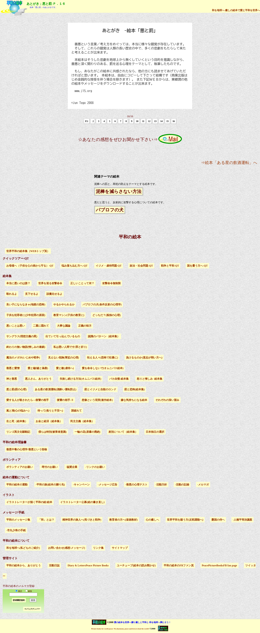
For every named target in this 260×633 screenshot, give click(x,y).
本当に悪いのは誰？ (18, 283)
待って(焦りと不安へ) (50, 410)
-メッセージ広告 (107, 484)
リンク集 (98, 547)
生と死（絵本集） (17, 421)
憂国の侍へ (218, 519)
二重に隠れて (41, 325)
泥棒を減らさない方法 (118, 191)
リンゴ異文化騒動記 (18, 431)
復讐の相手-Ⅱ (65, 400)
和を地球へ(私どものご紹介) (23, 547)
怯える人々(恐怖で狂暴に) (102, 357)
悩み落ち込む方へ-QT (74, 265)
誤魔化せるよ (54, 293)
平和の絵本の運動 (17, 484)
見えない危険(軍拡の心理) (63, 357)
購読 (18, 591)
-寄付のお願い (49, 467)
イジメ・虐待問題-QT (109, 265)
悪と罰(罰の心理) (16, 389)
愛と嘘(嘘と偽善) (38, 368)
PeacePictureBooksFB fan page (219, 565)
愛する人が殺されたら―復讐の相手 (27, 400)
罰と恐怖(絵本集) (134, 389)
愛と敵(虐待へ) (65, 368)
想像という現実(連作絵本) (97, 400)
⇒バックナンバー (32, 609)
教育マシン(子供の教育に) (68, 315)
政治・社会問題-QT (141, 265)
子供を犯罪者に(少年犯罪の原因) (25, 315)
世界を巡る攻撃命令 (50, 283)
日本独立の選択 (155, 431)
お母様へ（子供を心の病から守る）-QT (29, 265)
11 (143, 121)
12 (149, 121)
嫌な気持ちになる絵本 (134, 400)
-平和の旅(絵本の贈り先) (50, 484)
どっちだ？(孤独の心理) (106, 315)
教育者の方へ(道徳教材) (123, 519)
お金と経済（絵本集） (49, 421)
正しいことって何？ (82, 283)
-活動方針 (161, 484)
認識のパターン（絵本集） (104, 336)
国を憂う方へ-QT (197, 265)
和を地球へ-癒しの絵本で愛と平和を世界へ (236, 10)
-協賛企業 (71, 467)
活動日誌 (54, 565)
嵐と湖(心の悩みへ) (17, 410)
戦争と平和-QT (170, 265)
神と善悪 (11, 378)
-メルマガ (203, 484)
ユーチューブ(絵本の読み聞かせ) (136, 565)
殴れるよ (11, 293)
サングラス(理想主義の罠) (21, 336)
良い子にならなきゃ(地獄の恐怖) (25, 304)
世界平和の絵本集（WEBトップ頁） (28, 251)
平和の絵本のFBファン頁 (179, 565)
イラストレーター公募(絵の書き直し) (82, 502)
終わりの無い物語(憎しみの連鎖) (25, 347)
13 (155, 121)
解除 (28, 591)
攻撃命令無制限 (111, 283)
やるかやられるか (64, 304)
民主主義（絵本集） (82, 421)
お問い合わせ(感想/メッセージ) (66, 547)
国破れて (76, 410)
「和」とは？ (46, 519)
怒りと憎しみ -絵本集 (149, 378)
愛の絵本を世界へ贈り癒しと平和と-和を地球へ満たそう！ (142, 622)
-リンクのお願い (95, 467)
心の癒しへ (152, 519)
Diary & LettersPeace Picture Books (88, 565)
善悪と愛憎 (13, 368)
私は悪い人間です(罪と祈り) (70, 347)
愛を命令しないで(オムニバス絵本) (103, 368)
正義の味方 (85, 325)
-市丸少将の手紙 (16, 530)
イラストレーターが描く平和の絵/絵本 (29, 502)
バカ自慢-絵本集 (119, 378)
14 (161, 121)
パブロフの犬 (110, 209)
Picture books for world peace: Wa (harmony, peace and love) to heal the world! (120, 629)
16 (173, 121)
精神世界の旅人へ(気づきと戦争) (81, 519)
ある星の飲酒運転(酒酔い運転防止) (55, 389)
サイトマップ (120, 547)
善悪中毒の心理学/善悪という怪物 (26, 449)
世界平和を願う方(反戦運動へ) (185, 519)
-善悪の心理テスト (136, 484)
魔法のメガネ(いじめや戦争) (23, 357)
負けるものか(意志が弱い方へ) (144, 357)
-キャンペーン (81, 484)
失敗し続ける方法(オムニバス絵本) (80, 378)
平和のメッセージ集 (18, 519)
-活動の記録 (182, 484)
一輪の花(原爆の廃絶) (87, 431)
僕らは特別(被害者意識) (52, 431)
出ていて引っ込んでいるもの (62, 336)
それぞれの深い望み (167, 400)
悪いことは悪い (15, 325)
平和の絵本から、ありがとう (23, 565)
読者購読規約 (19, 600)
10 (137, 121)
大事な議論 (63, 325)
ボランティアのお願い (19, 467)
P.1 (86, 121)
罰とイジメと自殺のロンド (100, 389)
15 (167, 121)
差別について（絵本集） (123, 431)
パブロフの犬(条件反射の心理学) (102, 304)
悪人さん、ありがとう (38, 378)
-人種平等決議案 (242, 519)
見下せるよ (31, 293)
